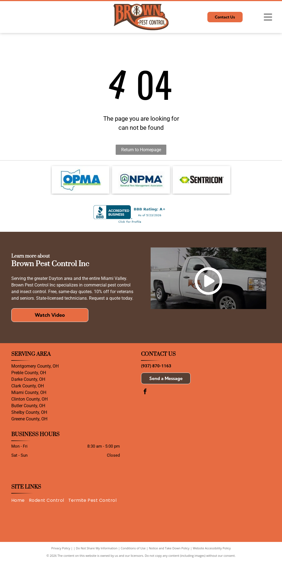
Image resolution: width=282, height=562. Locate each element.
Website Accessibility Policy (212, 548)
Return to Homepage (141, 149)
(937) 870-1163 (156, 365)
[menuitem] (20, 500)
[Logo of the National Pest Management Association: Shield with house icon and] (141, 180)
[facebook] (145, 392)
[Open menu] (268, 17)
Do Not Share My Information (97, 548)
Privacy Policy (60, 548)
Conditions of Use (133, 548)
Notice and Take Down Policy (169, 548)
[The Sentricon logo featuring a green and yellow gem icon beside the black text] (201, 180)
